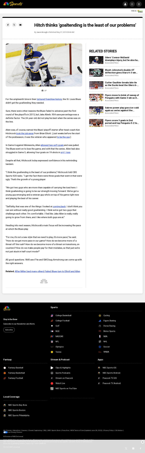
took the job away (25, 133)
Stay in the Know (10, 319)
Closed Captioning (35, 430)
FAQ (45, 430)
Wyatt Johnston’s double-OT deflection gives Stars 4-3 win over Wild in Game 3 (120, 71)
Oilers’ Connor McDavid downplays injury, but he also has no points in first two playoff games (122, 58)
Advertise (16, 430)
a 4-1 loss (65, 152)
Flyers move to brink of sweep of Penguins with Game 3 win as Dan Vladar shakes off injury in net (122, 96)
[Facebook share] (8, 25)
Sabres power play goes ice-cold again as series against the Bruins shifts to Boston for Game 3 (122, 109)
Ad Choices (7, 430)
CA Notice (118, 430)
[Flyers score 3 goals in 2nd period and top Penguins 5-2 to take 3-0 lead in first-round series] (96, 123)
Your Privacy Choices (15, 432)
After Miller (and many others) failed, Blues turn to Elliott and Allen (47, 271)
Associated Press (111, 63)
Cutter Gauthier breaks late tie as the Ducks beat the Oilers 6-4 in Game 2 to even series (121, 83)
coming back (59, 206)
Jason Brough (42, 32)
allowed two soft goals (52, 145)
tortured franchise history (49, 99)
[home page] (13, 4)
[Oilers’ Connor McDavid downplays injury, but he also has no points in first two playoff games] (96, 60)
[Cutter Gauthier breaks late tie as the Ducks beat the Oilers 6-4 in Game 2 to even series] (96, 85)
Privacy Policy (109, 430)
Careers (24, 430)
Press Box (65, 430)
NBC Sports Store (54, 430)
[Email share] (20, 25)
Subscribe (9, 330)
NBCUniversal (18, 436)
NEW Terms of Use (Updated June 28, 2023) (86, 430)
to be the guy (63, 137)
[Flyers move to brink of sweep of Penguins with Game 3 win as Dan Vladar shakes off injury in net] (96, 98)
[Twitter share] (14, 25)
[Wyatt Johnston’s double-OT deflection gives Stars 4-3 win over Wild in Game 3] (96, 73)
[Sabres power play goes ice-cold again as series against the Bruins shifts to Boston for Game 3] (96, 110)
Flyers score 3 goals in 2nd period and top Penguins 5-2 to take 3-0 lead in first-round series (121, 121)
